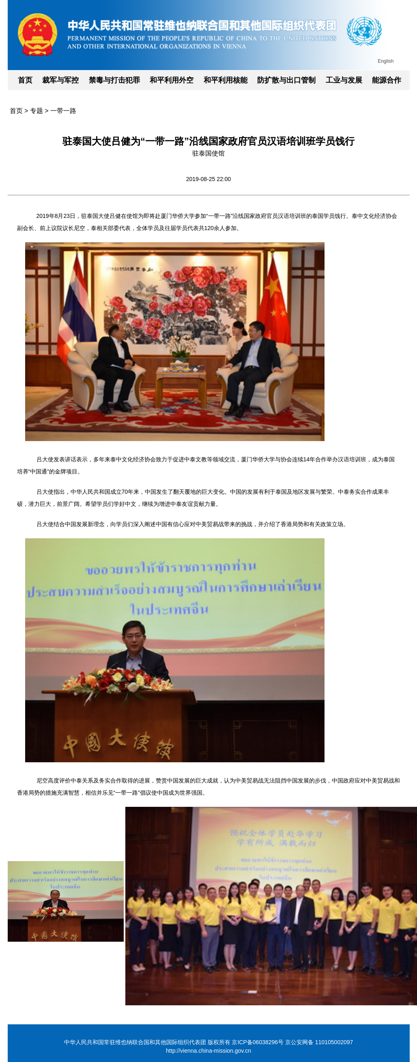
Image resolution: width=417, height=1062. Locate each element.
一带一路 (63, 110)
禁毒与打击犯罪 (114, 80)
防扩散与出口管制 (286, 80)
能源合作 (386, 80)
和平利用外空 (171, 80)
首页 (25, 80)
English (385, 61)
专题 (36, 110)
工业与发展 (344, 80)
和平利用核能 (225, 80)
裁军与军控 (60, 80)
